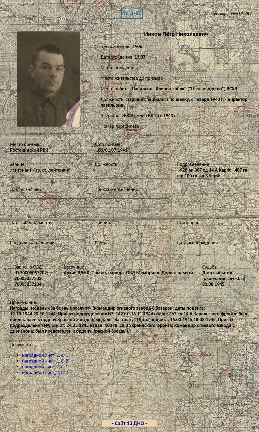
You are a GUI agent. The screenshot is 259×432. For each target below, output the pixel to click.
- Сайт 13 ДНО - (129, 423)
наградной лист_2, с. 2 (45, 372)
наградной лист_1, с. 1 (45, 355)
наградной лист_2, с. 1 (45, 366)
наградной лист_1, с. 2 (45, 361)
